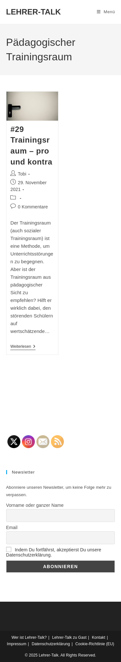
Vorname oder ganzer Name (35, 505)
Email (12, 527)
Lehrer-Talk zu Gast (69, 637)
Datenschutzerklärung (51, 644)
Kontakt (98, 637)
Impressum (16, 644)
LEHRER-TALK (33, 11)
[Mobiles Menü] (106, 11)
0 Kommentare (33, 206)
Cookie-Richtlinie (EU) (95, 644)
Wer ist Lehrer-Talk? (29, 637)
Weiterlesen (22, 347)
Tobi (22, 173)
